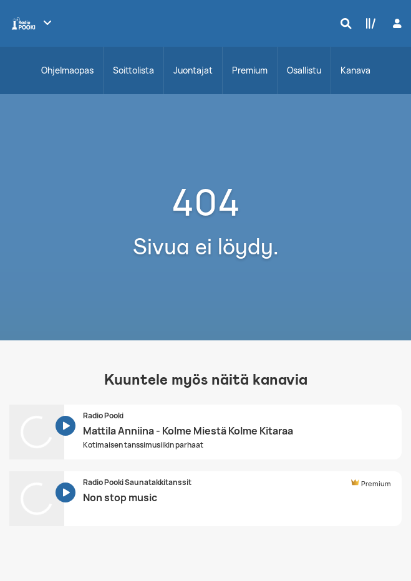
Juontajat (193, 70)
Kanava (355, 70)
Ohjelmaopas (67, 70)
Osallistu (304, 70)
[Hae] (343, 23)
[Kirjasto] (367, 23)
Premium (250, 70)
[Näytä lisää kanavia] (47, 22)
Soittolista (133, 70)
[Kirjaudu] (395, 23)
